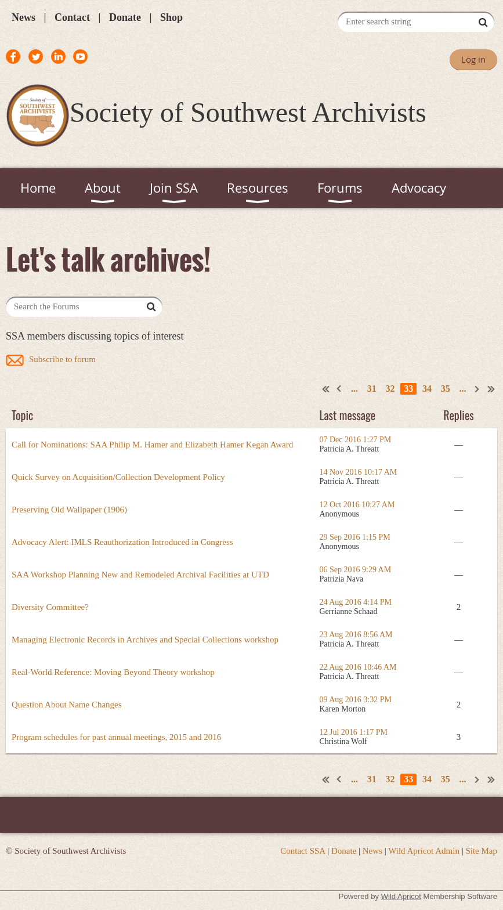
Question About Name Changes (67, 704)
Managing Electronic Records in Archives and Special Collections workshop (145, 639)
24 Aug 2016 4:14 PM (356, 602)
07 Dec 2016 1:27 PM (356, 439)
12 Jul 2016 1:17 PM (354, 732)
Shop (171, 17)
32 (390, 388)
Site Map (481, 850)
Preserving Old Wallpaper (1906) (69, 509)
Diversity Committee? (50, 607)
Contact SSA (302, 850)
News (23, 17)
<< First (326, 389)
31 (372, 388)
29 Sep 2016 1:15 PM (355, 537)
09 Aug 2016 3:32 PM (356, 699)
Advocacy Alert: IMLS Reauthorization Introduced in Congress (122, 542)
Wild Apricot (401, 896)
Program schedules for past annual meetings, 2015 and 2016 (116, 737)
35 (445, 388)
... (354, 388)
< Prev (339, 389)
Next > (477, 389)
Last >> (491, 389)
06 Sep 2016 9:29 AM (356, 569)
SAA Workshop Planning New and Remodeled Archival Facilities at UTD (140, 574)
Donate (125, 17)
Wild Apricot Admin (423, 850)
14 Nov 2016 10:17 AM (358, 472)
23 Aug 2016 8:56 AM (356, 634)
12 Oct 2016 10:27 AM (357, 504)
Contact (72, 17)
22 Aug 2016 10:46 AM (358, 667)
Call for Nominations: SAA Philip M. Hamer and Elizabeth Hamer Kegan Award (152, 444)
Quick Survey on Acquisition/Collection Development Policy (118, 477)
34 (427, 388)
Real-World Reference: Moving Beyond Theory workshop (113, 672)
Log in (473, 59)
